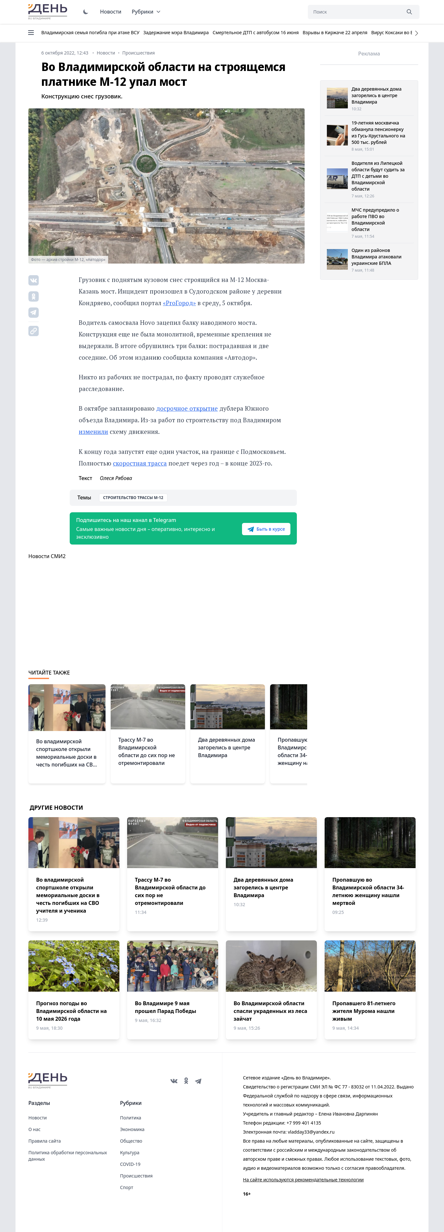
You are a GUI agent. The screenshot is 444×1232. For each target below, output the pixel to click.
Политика (130, 1118)
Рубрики (146, 11)
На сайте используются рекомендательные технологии (303, 1180)
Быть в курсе (266, 529)
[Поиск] (354, 12)
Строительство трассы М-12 (133, 497)
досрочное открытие (187, 408)
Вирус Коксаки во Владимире (403, 32)
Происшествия (136, 1176)
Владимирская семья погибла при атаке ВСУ (90, 32)
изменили (93, 431)
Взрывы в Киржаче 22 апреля (335, 32)
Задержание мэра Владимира (176, 32)
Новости (110, 11)
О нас (34, 1129)
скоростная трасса (140, 463)
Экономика (132, 1129)
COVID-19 (130, 1164)
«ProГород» (179, 303)
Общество (131, 1141)
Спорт (126, 1187)
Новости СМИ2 (47, 556)
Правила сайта (44, 1141)
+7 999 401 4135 (304, 1123)
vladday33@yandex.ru (311, 1132)
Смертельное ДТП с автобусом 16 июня (256, 32)
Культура (129, 1152)
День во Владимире (48, 12)
